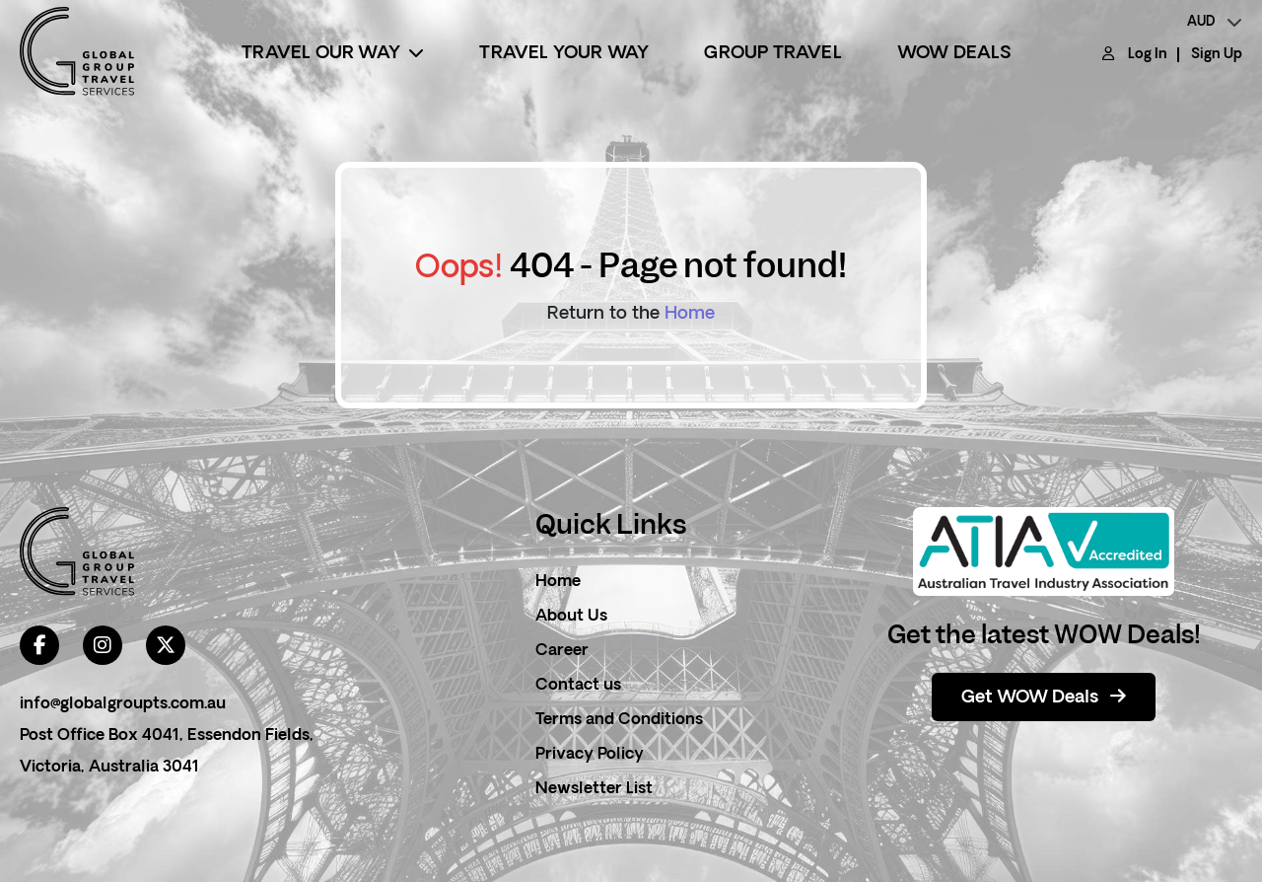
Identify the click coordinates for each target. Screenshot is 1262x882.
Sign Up (1216, 54)
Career (562, 651)
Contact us (578, 686)
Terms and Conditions (619, 720)
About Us (571, 617)
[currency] (1214, 22)
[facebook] (39, 645)
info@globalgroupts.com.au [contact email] (123, 704)
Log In (1147, 54)
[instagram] (102, 645)
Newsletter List (594, 789)
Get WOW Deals (1043, 697)
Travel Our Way (333, 53)
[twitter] (165, 645)
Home (690, 314)
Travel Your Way (564, 53)
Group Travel (772, 53)
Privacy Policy (589, 755)
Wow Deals (954, 53)
